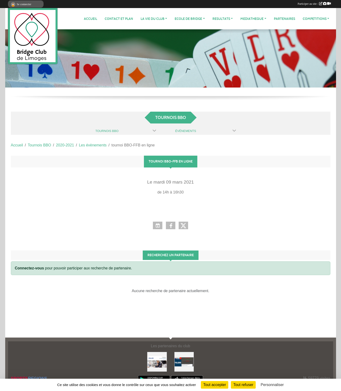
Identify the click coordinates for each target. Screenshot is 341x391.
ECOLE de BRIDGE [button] (188, 19)
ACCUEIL (90, 19)
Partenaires (284, 19)
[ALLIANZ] (157, 362)
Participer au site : (314, 3)
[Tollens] (184, 362)
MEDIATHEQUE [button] (251, 19)
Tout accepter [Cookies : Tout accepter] (214, 385)
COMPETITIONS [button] (315, 19)
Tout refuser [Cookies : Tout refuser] (243, 385)
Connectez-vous (29, 268)
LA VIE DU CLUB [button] (152, 19)
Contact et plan (119, 19)
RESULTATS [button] (221, 19)
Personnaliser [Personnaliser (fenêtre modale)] (272, 385)
